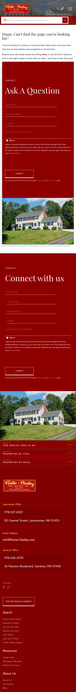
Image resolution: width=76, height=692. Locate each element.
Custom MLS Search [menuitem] (12, 591)
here (44, 54)
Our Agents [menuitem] (8, 656)
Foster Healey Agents (19, 573)
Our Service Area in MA (19, 430)
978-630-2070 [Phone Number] (13, 535)
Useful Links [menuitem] (8, 629)
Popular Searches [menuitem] (11, 603)
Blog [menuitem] (5, 660)
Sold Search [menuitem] (8, 607)
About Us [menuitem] (7, 652)
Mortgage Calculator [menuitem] (12, 633)
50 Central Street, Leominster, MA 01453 (34, 500)
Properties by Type (16, 438)
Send (19, 171)
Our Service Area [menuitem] (10, 599)
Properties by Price (16, 447)
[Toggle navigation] (70, 10)
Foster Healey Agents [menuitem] (13, 614)
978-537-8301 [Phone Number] (13, 495)
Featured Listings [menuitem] (11, 595)
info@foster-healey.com (20, 518)
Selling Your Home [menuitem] (11, 637)
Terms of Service (52, 177)
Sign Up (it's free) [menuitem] (11, 611)
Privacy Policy (15, 148)
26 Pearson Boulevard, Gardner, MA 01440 (34, 540)
